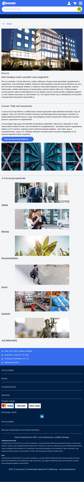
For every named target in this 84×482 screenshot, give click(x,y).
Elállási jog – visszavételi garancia (62, 469)
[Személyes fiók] (69, 3)
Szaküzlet (5, 313)
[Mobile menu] (80, 3)
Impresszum (20, 469)
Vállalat (4, 205)
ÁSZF (11, 469)
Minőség (5, 231)
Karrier (4, 287)
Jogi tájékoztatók (9, 340)
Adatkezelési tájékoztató (37, 469)
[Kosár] (74, 3)
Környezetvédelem (9, 258)
